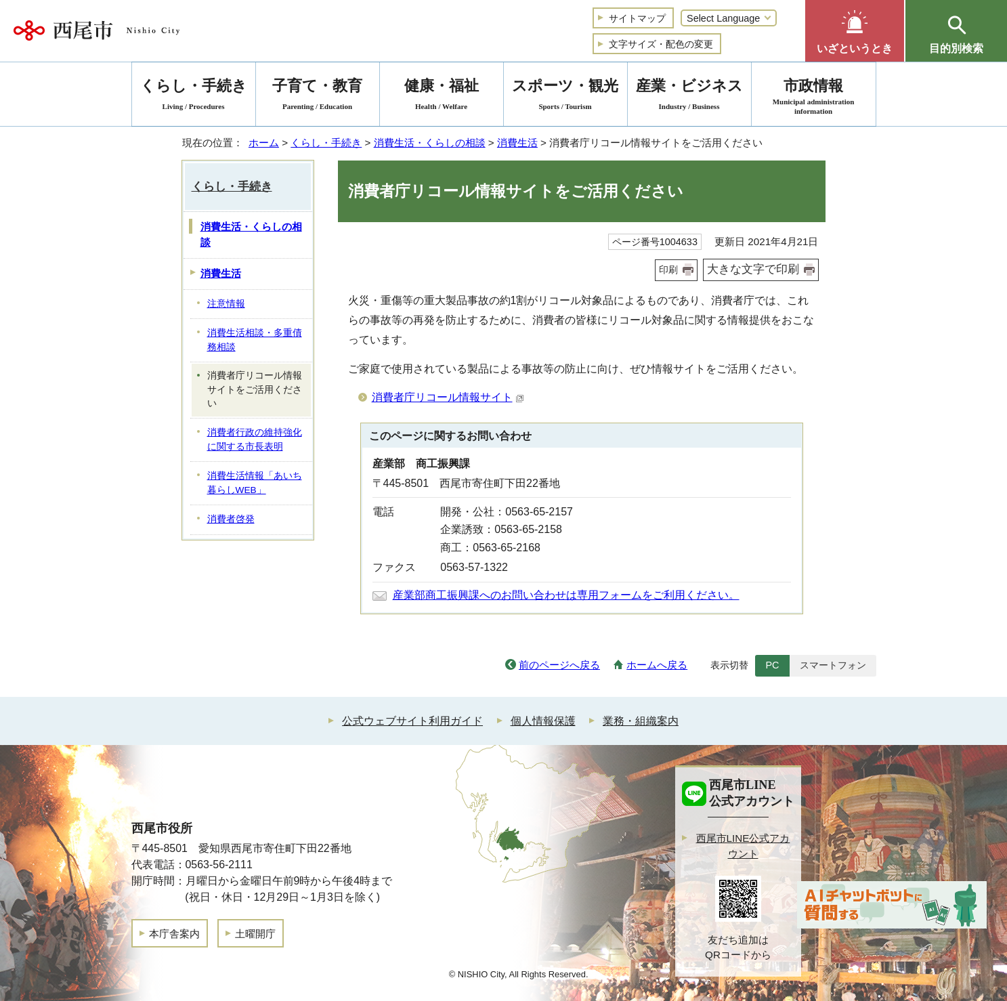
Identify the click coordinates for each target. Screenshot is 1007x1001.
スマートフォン (833, 665)
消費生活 (517, 142)
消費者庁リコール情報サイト (448, 397)
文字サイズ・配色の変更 (661, 44)
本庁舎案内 (174, 933)
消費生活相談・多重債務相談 (254, 340)
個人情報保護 (543, 721)
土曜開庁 (255, 933)
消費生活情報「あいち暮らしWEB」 (254, 483)
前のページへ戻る (559, 664)
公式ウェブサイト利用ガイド (412, 721)
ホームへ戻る (656, 664)
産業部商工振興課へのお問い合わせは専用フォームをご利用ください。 (566, 595)
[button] (854, 31)
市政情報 (813, 96)
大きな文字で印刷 (753, 269)
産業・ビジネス (689, 96)
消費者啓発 (231, 519)
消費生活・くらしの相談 (430, 142)
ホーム (264, 142)
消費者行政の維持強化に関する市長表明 (254, 439)
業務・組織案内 (641, 721)
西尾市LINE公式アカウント (743, 845)
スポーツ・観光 (565, 96)
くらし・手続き (326, 142)
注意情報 (226, 304)
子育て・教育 (317, 96)
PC (772, 665)
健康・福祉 (441, 96)
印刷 (668, 269)
